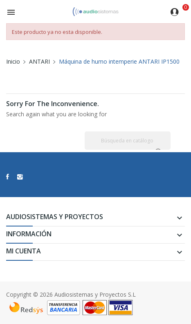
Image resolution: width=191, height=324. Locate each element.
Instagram (20, 177)
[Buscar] (128, 140)
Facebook (7, 177)
